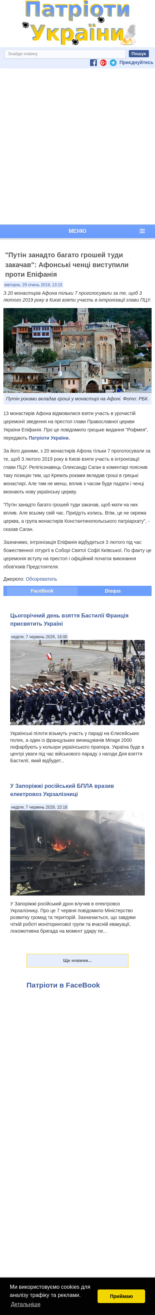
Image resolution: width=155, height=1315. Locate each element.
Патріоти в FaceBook (63, 985)
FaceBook (42, 591)
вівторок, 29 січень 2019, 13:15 (33, 284)
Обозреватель (41, 579)
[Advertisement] (76, 146)
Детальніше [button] (25, 1304)
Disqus (113, 591)
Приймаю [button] (121, 1296)
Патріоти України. (49, 438)
